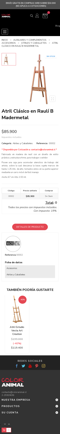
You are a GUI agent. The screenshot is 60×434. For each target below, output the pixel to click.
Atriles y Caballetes (23, 143)
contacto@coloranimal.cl (43, 149)
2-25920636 (8, 395)
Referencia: (42, 143)
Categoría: (7, 143)
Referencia (10, 254)
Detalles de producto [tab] (30, 226)
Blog (57, 25)
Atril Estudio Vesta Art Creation (17, 330)
